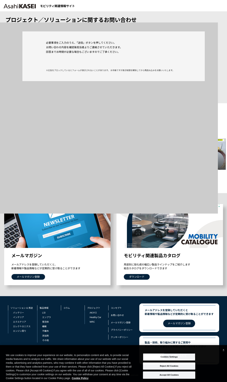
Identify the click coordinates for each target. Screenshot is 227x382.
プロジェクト (93, 308)
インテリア (18, 317)
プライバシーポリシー (122, 330)
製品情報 (44, 308)
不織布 (45, 331)
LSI (44, 312)
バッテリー (18, 312)
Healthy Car (95, 317)
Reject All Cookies (169, 370)
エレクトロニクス (22, 326)
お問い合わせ (117, 315)
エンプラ (46, 317)
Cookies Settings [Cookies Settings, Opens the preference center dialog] (169, 361)
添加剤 (45, 336)
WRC (92, 322)
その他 (45, 340)
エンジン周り (19, 331)
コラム (66, 308)
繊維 (44, 326)
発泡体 (45, 322)
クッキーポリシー (119, 337)
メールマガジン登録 (121, 322)
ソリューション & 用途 (22, 308)
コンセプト (116, 308)
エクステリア (19, 322)
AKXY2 (93, 312)
